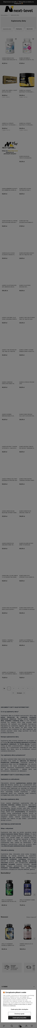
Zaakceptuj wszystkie (19, 1018)
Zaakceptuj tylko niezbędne (19, 1009)
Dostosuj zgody (19, 1014)
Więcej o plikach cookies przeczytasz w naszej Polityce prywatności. (17, 1004)
